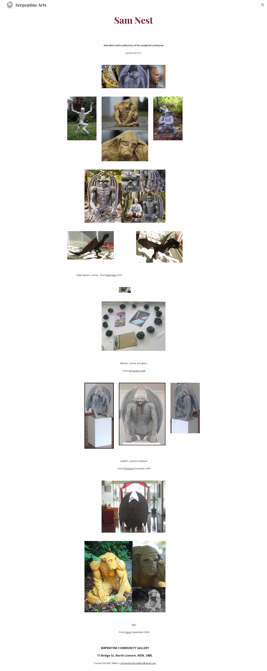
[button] (263, 5)
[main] (133, 20)
